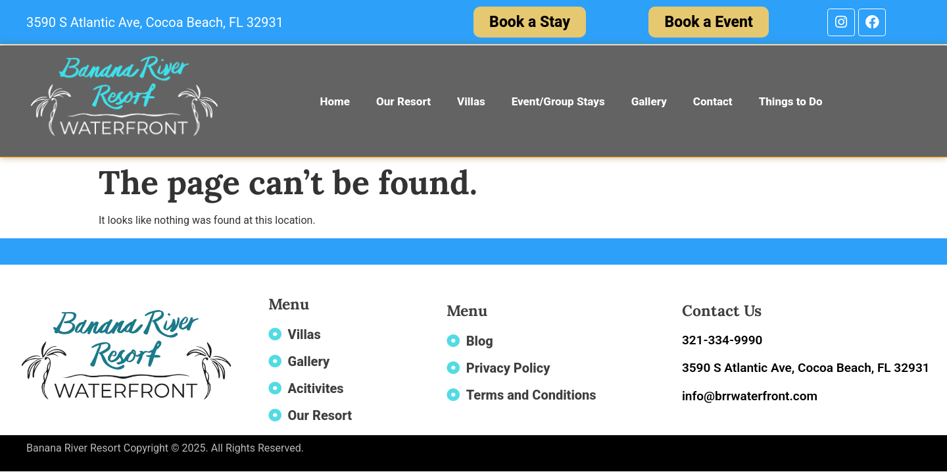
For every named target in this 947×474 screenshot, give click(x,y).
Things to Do (791, 101)
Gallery (649, 101)
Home (335, 101)
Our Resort (403, 101)
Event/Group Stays (558, 101)
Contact (713, 101)
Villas (471, 101)
